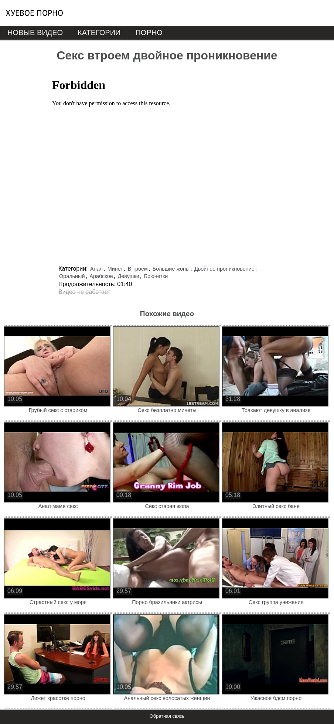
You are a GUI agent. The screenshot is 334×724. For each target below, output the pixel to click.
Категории (99, 32)
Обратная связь (167, 716)
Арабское (101, 276)
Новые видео (35, 32)
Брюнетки (156, 276)
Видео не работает (84, 292)
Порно (148, 32)
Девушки (128, 276)
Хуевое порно (34, 13)
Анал (96, 269)
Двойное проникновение (224, 269)
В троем (138, 269)
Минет (115, 269)
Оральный (72, 276)
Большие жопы (171, 269)
